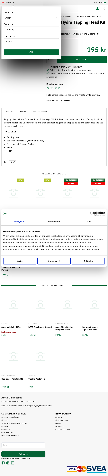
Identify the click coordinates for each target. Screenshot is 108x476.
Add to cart (81, 59)
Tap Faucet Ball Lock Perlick (10, 268)
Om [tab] (89, 221)
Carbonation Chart (62, 429)
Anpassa (54, 261)
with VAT (100, 3)
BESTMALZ (32, 323)
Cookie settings (7, 432)
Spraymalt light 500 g (11, 327)
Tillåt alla (88, 261)
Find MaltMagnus (62, 420)
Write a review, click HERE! (58, 100)
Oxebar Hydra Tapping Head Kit (89, 16)
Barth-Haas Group (8, 375)
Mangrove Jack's (61, 323)
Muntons (4, 323)
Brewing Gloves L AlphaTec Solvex (90, 328)
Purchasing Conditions (10, 417)
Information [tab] (54, 221)
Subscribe (23, 454)
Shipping (4, 420)
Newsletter (59, 426)
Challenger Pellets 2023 (12, 379)
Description (9, 111)
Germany (8, 2)
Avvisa (19, 261)
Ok (31, 52)
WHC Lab (32, 375)
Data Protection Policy (10, 435)
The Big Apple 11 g (36, 379)
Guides (58, 423)
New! (13, 162)
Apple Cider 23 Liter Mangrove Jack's (64, 328)
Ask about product (40, 111)
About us (58, 417)
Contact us (5, 429)
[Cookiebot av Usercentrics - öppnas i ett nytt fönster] (92, 214)
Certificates (5, 426)
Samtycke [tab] (19, 221)
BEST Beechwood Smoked (40, 327)
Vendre (28, 458)
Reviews (23, 111)
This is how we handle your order (14, 423)
